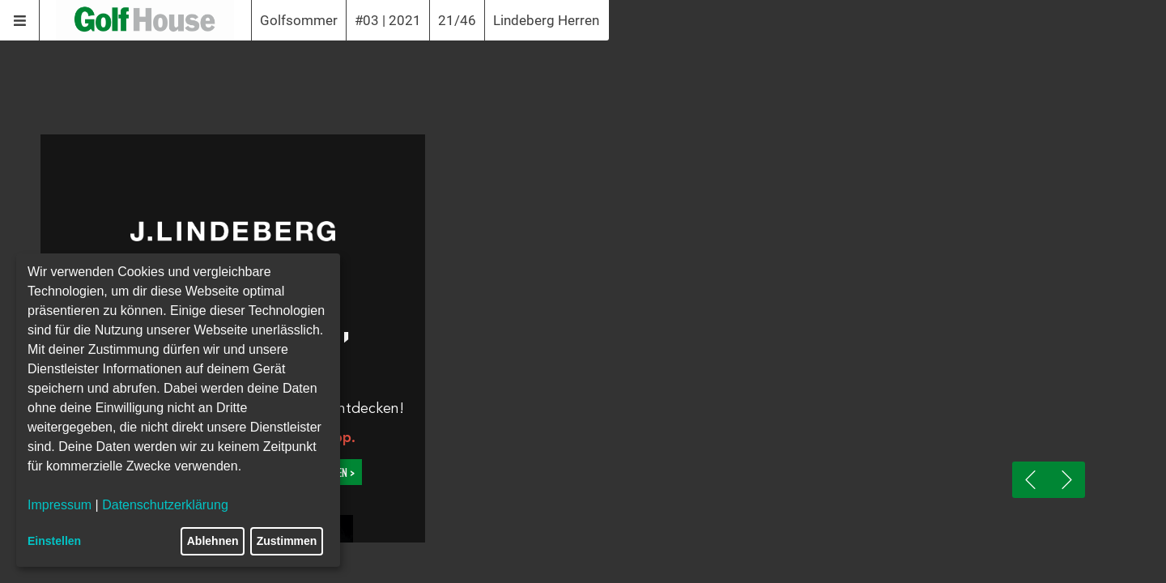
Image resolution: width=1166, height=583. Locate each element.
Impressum (59, 505)
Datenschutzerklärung (165, 505)
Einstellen (54, 540)
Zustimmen (287, 540)
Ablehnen (213, 540)
